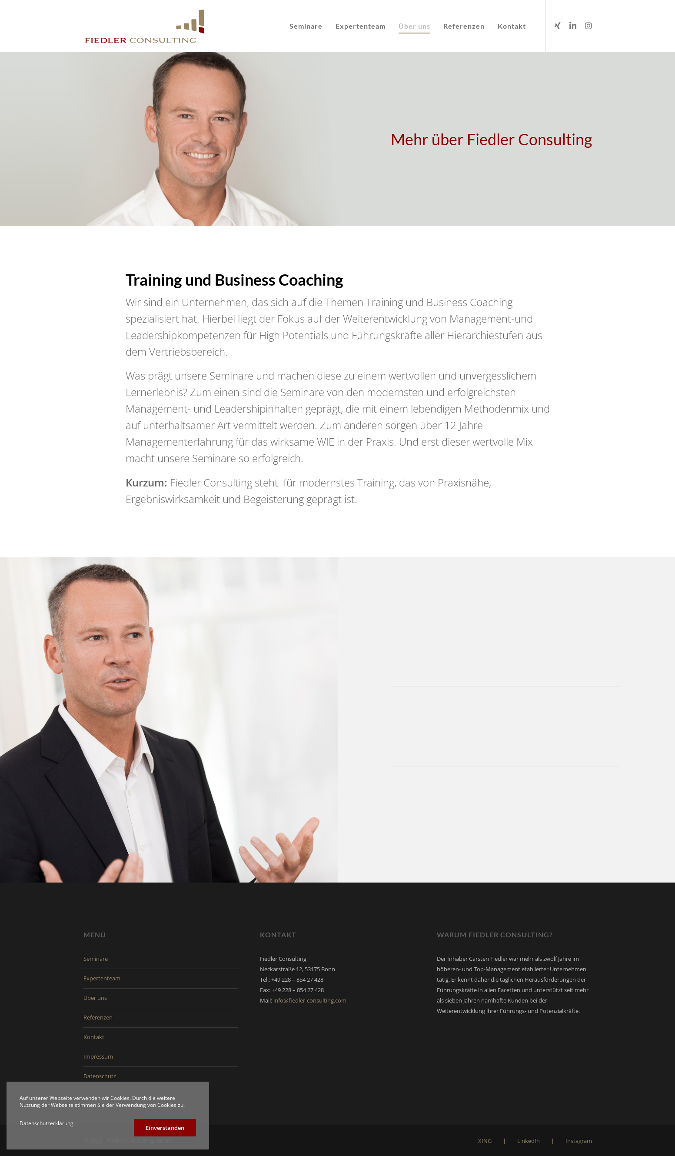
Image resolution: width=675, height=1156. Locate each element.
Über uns (95, 998)
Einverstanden (165, 1128)
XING (485, 1141)
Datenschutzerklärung (46, 1123)
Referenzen (98, 1017)
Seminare (95, 959)
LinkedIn (528, 1141)
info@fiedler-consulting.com (309, 1000)
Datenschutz (99, 1076)
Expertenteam (101, 978)
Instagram (578, 1141)
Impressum (98, 1056)
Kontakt (93, 1037)
